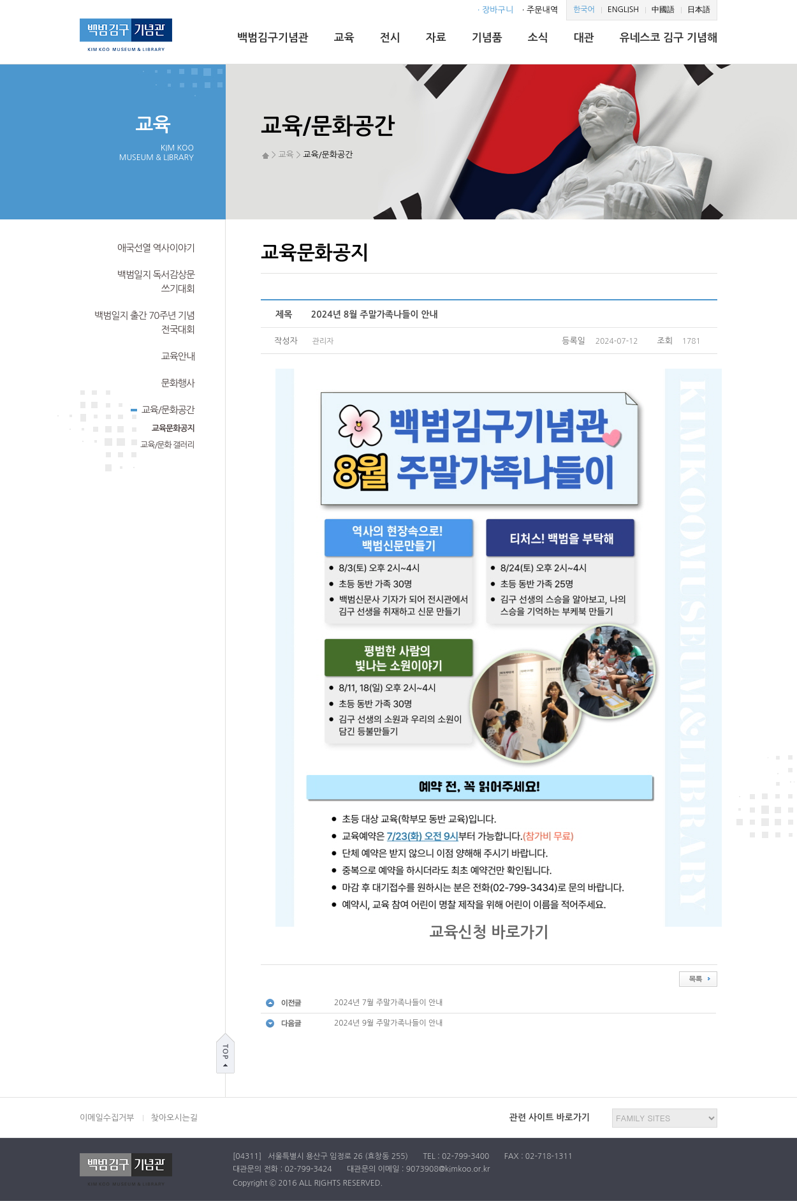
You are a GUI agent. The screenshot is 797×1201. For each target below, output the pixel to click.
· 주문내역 (540, 10)
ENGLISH (623, 9)
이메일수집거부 (107, 1118)
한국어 (584, 9)
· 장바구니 (495, 10)
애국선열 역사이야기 (155, 248)
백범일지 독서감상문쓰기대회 (155, 281)
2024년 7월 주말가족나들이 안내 (388, 1002)
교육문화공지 (173, 428)
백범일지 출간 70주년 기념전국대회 (144, 322)
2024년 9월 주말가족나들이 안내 (388, 1023)
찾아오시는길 (174, 1118)
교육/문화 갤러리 (167, 445)
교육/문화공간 (162, 409)
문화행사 (177, 383)
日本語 (698, 9)
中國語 (663, 9)
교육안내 (177, 356)
